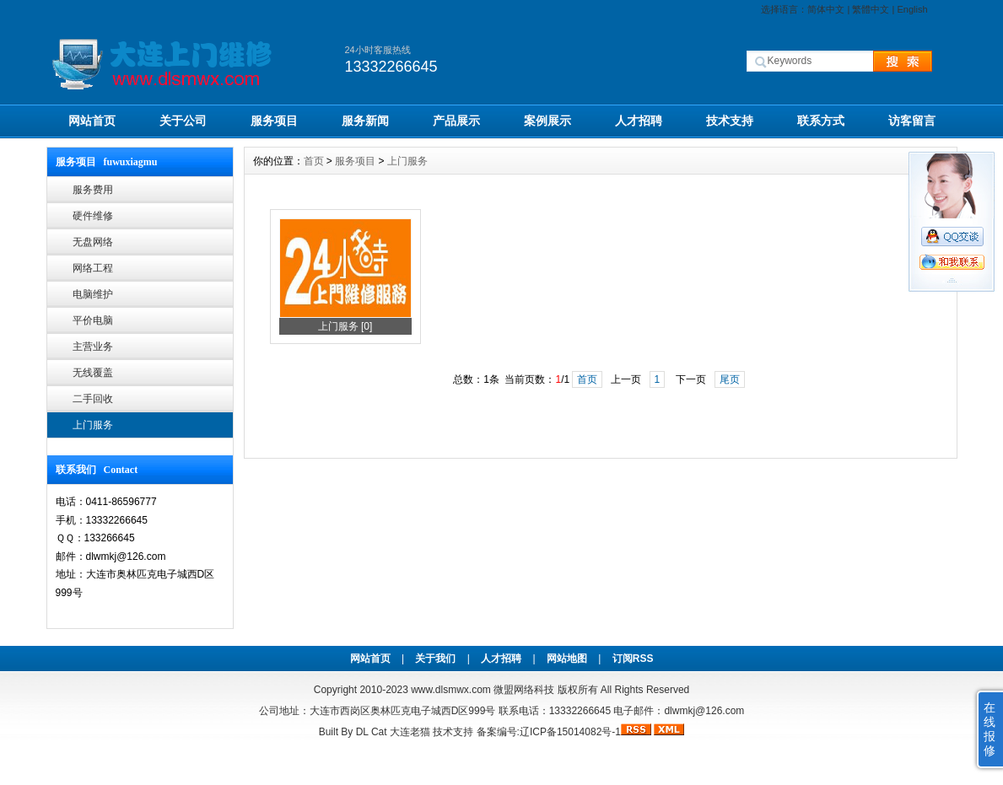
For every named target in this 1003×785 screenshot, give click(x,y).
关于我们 (435, 658)
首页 (314, 161)
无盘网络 (93, 242)
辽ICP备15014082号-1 (570, 732)
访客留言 (912, 120)
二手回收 (93, 399)
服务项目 (274, 120)
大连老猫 (410, 732)
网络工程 (93, 268)
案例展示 (547, 120)
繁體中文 (870, 9)
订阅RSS (633, 658)
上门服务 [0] (345, 326)
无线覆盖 (93, 373)
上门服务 (93, 425)
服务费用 (93, 190)
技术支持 (729, 120)
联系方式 (820, 120)
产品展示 (456, 120)
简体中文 (825, 9)
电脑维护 (93, 294)
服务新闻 (365, 120)
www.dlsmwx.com (451, 690)
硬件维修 (93, 216)
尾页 (730, 379)
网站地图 (567, 658)
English (912, 9)
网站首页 (92, 120)
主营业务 (93, 346)
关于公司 (183, 120)
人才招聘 (638, 120)
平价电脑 (93, 320)
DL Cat (371, 732)
